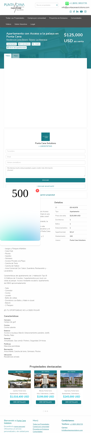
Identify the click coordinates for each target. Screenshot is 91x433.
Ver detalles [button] (19, 402)
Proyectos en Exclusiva (58, 18)
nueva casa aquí (19, 426)
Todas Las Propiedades (15, 18)
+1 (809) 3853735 (76, 424)
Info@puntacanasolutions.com (72, 430)
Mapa (16, 56)
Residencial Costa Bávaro (17, 39)
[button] (6, 389)
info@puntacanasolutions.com (75, 7)
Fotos (8, 56)
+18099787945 (46, 146)
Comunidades (76, 18)
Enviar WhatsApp (45, 186)
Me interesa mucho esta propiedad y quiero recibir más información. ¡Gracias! (45, 171)
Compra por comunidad (37, 18)
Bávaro (32, 39)
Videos (8, 24)
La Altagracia (41, 39)
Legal (33, 24)
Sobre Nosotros (21, 24)
